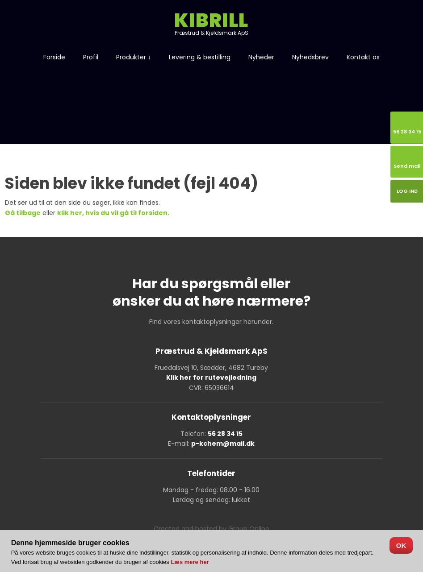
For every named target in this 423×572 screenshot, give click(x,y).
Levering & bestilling (199, 57)
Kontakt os (363, 57)
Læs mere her (190, 562)
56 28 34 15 (225, 433)
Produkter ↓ (133, 57)
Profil (90, 57)
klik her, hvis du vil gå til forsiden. (113, 212)
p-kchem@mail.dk (223, 443)
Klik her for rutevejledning (211, 377)
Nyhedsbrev (310, 57)
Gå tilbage (23, 212)
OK (401, 545)
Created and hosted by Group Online (211, 528)
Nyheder (261, 57)
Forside (54, 57)
